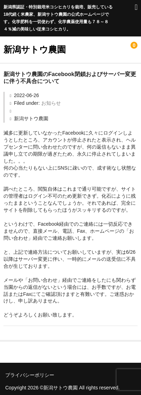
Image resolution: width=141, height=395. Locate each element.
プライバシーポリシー (29, 375)
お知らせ (51, 103)
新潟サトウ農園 (34, 49)
